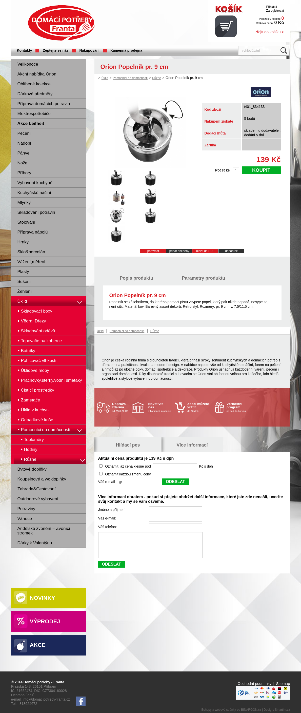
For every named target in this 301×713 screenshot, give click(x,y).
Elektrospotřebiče (34, 113)
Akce (38, 645)
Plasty (23, 271)
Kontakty (24, 50)
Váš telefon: (108, 527)
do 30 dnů (199, 407)
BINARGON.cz (251, 709)
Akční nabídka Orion (36, 74)
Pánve (23, 153)
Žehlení (24, 291)
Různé (156, 78)
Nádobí (24, 143)
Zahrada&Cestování (36, 489)
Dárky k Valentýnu (34, 543)
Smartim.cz (282, 709)
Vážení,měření (31, 261)
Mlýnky (24, 202)
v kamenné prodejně (160, 407)
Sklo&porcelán (31, 251)
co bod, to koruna (239, 407)
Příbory (24, 172)
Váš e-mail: (107, 518)
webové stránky (225, 709)
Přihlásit (271, 7)
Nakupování (89, 50)
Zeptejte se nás (55, 50)
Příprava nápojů (32, 232)
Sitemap (283, 683)
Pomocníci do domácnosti (130, 78)
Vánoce (24, 518)
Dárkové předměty (35, 93)
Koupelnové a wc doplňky (41, 479)
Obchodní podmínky (254, 683)
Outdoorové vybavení (37, 498)
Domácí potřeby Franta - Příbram (61, 23)
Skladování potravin (36, 212)
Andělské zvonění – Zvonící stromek (43, 530)
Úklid (22, 301)
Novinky (42, 598)
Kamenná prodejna (126, 50)
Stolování (26, 222)
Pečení (24, 133)
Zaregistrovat (275, 10)
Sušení (24, 281)
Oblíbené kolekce (34, 84)
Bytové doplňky (32, 469)
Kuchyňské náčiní (34, 192)
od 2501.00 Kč (121, 407)
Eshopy (207, 709)
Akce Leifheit (30, 123)
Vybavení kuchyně (34, 182)
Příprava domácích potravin (43, 103)
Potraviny (26, 508)
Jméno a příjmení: (113, 510)
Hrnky (23, 242)
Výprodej (45, 621)
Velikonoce (27, 64)
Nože (22, 163)
